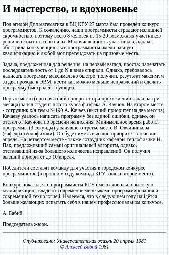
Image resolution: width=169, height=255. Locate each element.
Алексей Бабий (81, 246)
